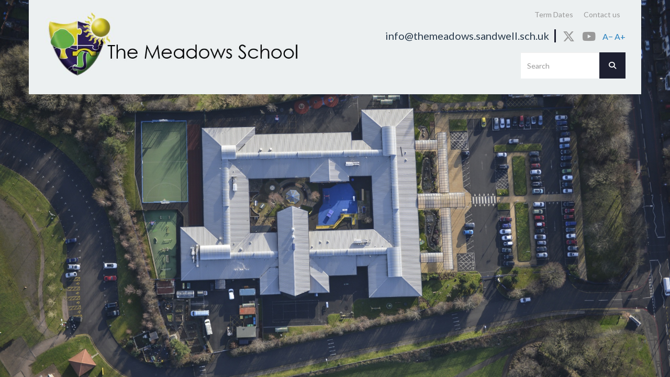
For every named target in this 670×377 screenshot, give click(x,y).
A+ (620, 36)
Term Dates (553, 14)
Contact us (602, 14)
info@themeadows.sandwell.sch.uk (467, 35)
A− (607, 36)
